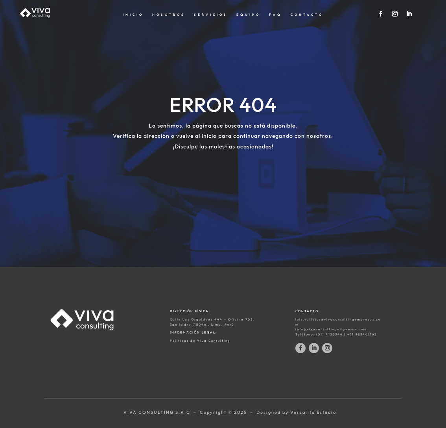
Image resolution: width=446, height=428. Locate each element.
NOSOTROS (168, 15)
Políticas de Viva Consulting (200, 341)
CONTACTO (307, 15)
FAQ (275, 15)
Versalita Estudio (313, 412)
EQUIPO (248, 15)
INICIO (133, 15)
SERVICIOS (211, 15)
